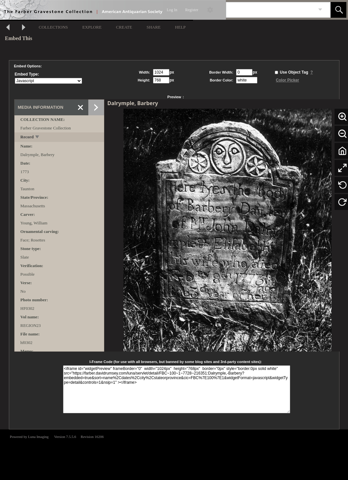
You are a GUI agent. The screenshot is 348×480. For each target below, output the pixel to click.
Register (191, 10)
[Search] (270, 10)
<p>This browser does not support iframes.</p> (174, 454)
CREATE (124, 27)
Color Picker (287, 80)
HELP (180, 27)
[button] (338, 10)
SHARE (153, 27)
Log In (172, 10)
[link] (320, 9)
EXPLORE (92, 27)
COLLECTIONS (53, 27)
